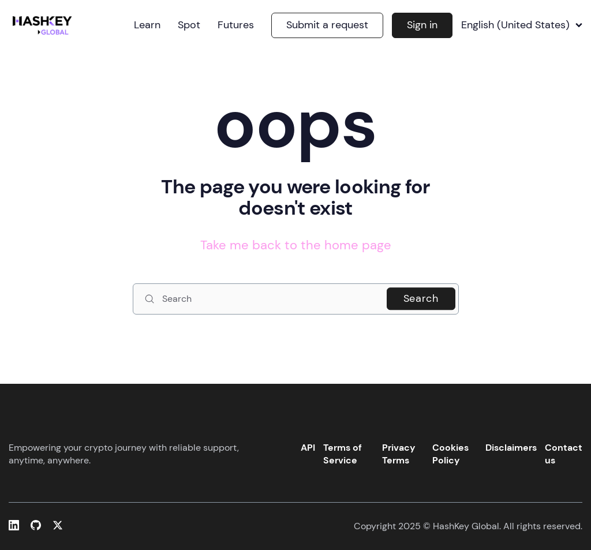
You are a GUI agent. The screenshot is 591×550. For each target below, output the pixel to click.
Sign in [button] (422, 25)
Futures (236, 25)
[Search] (296, 299)
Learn (147, 25)
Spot (189, 25)
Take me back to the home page (295, 245)
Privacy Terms (399, 454)
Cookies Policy (450, 454)
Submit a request (327, 25)
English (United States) (521, 25)
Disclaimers (511, 448)
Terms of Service (342, 454)
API (308, 448)
